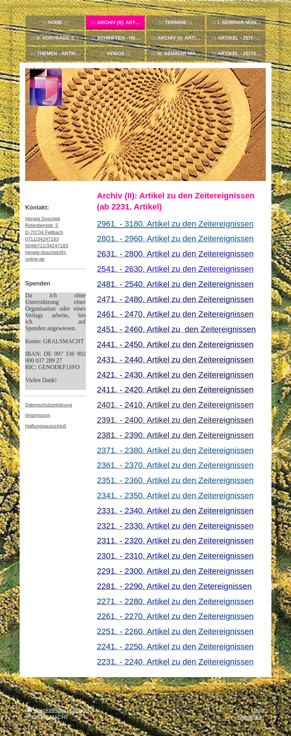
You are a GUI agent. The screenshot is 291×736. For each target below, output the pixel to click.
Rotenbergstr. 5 (41, 225)
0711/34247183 (41, 239)
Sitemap (79, 710)
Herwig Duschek (42, 218)
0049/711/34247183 (46, 245)
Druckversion (47, 710)
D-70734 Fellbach (44, 232)
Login (257, 710)
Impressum (38, 415)
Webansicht (250, 717)
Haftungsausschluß (45, 426)
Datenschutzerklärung (48, 405)
